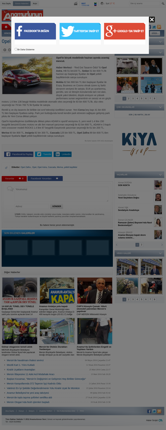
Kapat (152, 20)
